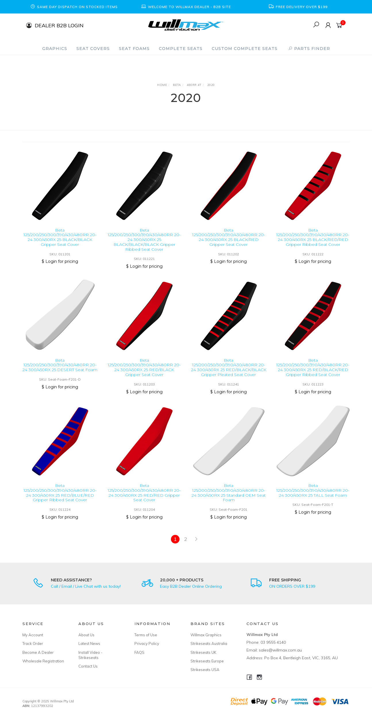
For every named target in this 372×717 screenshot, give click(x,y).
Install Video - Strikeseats (90, 655)
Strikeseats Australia (208, 643)
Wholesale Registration (43, 661)
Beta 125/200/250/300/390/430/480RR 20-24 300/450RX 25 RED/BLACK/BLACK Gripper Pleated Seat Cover (228, 372)
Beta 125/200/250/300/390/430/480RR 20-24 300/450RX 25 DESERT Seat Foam (59, 369)
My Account (32, 635)
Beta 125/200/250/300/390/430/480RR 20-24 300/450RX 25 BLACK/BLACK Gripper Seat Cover (60, 237)
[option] (74, 7)
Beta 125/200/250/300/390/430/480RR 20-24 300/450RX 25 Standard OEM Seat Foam (229, 497)
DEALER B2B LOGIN (59, 25)
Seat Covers (93, 48)
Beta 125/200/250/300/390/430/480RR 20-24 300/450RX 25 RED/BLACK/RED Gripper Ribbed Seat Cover (312, 372)
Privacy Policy (146, 643)
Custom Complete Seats (244, 48)
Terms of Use (145, 635)
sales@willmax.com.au (280, 650)
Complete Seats (181, 48)
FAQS (139, 652)
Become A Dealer (38, 652)
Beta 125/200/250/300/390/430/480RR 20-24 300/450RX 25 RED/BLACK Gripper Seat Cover (144, 372)
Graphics (54, 48)
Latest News (89, 643)
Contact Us (88, 666)
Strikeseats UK (203, 652)
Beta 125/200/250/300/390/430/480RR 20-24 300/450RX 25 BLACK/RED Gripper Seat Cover (228, 237)
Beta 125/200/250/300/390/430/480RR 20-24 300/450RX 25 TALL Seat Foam (312, 495)
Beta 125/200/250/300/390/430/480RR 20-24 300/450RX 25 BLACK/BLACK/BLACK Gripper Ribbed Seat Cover (144, 240)
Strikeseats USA (204, 669)
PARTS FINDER (309, 48)
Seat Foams (134, 48)
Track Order (32, 643)
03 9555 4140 (273, 642)
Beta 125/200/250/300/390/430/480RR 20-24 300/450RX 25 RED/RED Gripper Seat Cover (144, 497)
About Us (86, 635)
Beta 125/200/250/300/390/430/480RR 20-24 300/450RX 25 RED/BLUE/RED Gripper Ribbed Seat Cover (60, 497)
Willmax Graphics (205, 635)
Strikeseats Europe (207, 661)
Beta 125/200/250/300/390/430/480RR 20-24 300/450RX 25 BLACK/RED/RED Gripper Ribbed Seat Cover (312, 237)
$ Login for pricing (60, 261)
